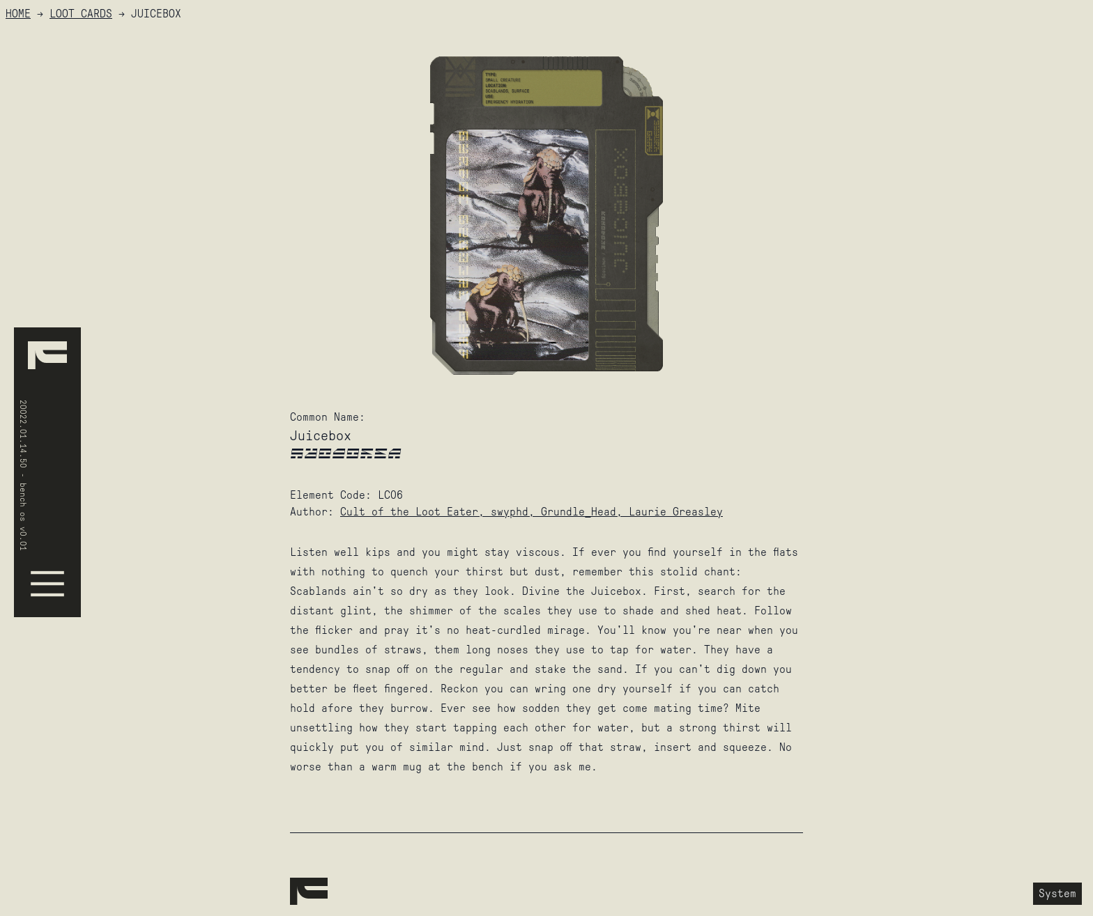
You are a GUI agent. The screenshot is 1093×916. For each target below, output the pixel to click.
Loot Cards (80, 14)
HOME (18, 14)
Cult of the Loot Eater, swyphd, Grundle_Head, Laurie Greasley (531, 512)
